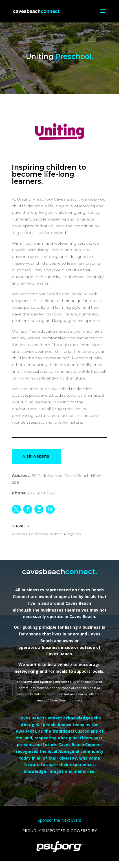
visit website (36, 456)
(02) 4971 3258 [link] (42, 493)
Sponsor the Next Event (59, 820)
